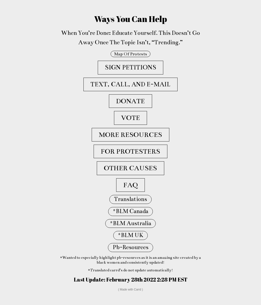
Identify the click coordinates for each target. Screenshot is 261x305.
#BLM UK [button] (130, 235)
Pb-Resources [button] (130, 247)
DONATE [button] (130, 101)
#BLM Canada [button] (130, 211)
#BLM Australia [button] (130, 223)
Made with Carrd (130, 289)
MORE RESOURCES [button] (130, 135)
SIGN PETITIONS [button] (130, 67)
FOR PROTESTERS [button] (130, 151)
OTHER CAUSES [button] (130, 168)
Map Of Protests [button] (130, 54)
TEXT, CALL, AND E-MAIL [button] (130, 84)
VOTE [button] (130, 118)
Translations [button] (130, 199)
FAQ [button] (130, 185)
